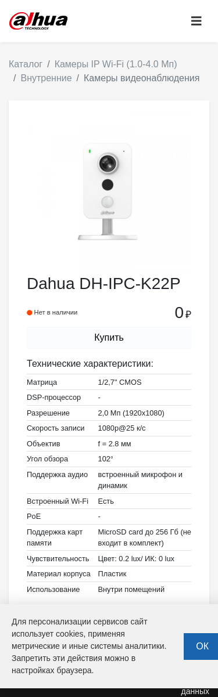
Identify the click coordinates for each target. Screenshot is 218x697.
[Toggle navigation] (196, 21)
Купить (109, 337)
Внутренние (46, 78)
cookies (69, 633)
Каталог (25, 64)
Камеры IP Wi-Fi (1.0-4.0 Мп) (116, 64)
